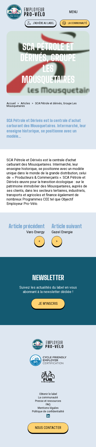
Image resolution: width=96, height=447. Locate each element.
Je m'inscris (48, 303)
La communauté (74, 23)
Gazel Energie (62, 232)
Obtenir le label (48, 394)
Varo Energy (35, 232)
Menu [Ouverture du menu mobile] (73, 12)
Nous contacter (48, 428)
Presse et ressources (48, 400)
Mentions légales (48, 407)
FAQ (48, 404)
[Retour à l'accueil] (26, 12)
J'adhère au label (40, 23)
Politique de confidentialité (48, 411)
